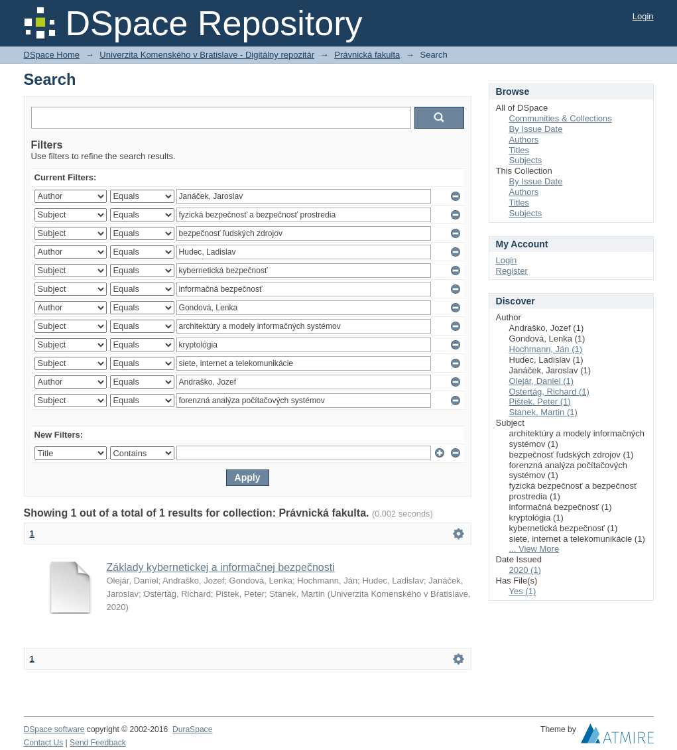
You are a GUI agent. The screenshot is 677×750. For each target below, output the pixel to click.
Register (512, 271)
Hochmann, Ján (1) (546, 349)
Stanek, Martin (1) (543, 412)
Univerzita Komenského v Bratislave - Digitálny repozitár (206, 55)
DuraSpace (192, 729)
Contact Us (44, 742)
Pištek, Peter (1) (540, 401)
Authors (524, 140)
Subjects (525, 160)
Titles (519, 150)
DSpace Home (52, 55)
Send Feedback (98, 742)
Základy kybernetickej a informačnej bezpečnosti (221, 567)
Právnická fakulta (367, 55)
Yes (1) (522, 591)
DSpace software (54, 729)
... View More (534, 549)
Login (643, 16)
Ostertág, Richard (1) (549, 392)
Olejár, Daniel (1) (541, 381)
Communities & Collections (560, 118)
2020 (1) (525, 570)
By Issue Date (536, 129)
